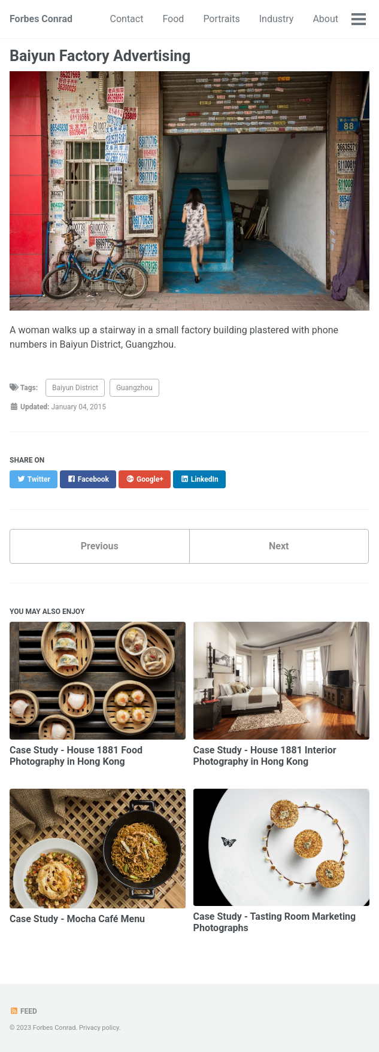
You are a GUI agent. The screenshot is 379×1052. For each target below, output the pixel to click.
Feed (23, 1011)
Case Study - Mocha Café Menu (77, 919)
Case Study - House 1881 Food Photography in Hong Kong (76, 755)
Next (279, 546)
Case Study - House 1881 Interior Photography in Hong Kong (264, 755)
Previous (100, 546)
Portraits (221, 19)
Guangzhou (134, 388)
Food (173, 19)
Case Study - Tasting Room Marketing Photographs (274, 922)
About (325, 19)
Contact (127, 19)
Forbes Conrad (41, 19)
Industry (276, 19)
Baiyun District (75, 388)
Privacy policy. (99, 1028)
